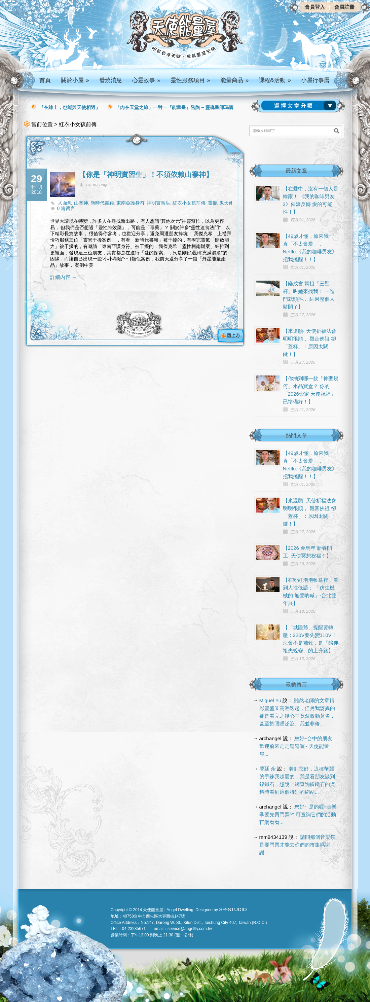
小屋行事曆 (315, 80)
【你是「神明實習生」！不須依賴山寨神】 (146, 174)
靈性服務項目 (190, 80)
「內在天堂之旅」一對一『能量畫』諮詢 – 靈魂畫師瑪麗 (174, 107)
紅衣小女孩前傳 (189, 203)
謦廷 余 (267, 769)
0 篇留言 (66, 208)
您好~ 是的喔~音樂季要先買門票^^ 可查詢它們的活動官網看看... (298, 814)
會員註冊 (344, 7)
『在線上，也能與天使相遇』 (69, 107)
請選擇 (300, 106)
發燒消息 (110, 80)
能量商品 (234, 80)
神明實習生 (158, 203)
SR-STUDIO (233, 909)
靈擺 (212, 203)
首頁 (45, 80)
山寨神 (81, 203)
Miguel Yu (270, 700)
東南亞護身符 (130, 203)
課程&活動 (275, 80)
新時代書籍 (102, 203)
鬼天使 (226, 203)
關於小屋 (75, 80)
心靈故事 (146, 80)
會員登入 (315, 7)
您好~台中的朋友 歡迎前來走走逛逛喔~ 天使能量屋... (296, 746)
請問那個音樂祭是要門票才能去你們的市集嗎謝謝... (297, 844)
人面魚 (65, 203)
